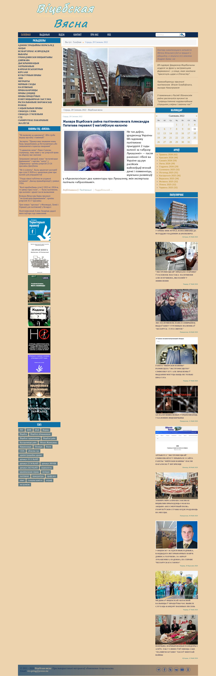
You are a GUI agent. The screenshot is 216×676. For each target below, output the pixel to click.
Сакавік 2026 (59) (168, 160)
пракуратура (38, 476)
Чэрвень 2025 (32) (168, 187)
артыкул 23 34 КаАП (29, 463)
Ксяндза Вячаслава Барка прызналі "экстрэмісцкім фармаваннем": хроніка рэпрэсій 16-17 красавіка (36, 198)
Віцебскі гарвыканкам (29, 438)
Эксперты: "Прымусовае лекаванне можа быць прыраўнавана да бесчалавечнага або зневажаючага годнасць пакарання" (38, 143)
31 (189, 142)
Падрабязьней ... (103, 190)
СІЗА (22, 451)
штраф (49, 480)
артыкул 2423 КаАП (29, 468)
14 (170, 133)
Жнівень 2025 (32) (168, 181)
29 (176, 142)
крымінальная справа (29, 472)
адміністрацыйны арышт (31, 455)
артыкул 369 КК (49, 463)
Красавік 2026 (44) (168, 157)
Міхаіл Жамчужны (48, 442)
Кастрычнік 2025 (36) (170, 175)
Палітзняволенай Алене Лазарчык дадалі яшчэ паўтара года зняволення (37, 212)
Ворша (46, 430)
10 (189, 129)
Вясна (70, 23)
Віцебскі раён (49, 438)
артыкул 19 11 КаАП (29, 459)
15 (176, 133)
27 (164, 142)
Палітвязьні (86, 190)
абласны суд (33, 451)
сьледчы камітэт (35, 480)
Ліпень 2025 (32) (167, 184)
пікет (22, 480)
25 (195, 137)
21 (170, 137)
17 (189, 133)
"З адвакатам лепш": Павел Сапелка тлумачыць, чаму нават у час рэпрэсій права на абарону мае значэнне (38, 152)
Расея (48, 447)
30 (183, 142)
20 (164, 137)
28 (170, 142)
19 (158, 137)
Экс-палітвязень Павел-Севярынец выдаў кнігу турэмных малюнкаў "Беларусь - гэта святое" (175, 326)
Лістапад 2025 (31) (168, 172)
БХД (37, 430)
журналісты (46, 468)
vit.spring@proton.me (37, 671)
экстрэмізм (25, 484)
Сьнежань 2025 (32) (169, 169)
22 (176, 137)
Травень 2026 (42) (168, 154)
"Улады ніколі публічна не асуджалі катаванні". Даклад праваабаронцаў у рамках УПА (39, 181)
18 (195, 133)
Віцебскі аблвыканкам (40, 434)
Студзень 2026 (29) (168, 166)
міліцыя (45, 472)
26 (158, 142)
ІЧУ (21, 430)
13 (164, 133)
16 (183, 133)
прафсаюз (51, 476)
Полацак (39, 447)
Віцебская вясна (43, 668)
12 (158, 133)
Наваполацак (25, 447)
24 (189, 137)
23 (183, 137)
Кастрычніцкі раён (28, 442)
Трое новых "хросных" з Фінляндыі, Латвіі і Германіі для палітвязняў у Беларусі (38, 206)
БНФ (29, 430)
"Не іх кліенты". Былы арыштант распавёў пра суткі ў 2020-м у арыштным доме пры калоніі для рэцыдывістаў (38, 172)
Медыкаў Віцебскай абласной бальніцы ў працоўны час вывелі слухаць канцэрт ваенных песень (175, 603)
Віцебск (23, 434)
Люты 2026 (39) (167, 163)
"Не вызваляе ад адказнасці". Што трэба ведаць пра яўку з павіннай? (37, 136)
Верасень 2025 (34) (169, 178)
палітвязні (24, 476)
